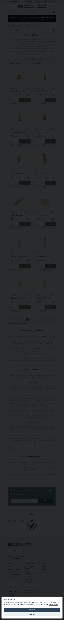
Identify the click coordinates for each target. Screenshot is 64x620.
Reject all (31, 614)
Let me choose (53, 604)
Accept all (32, 609)
